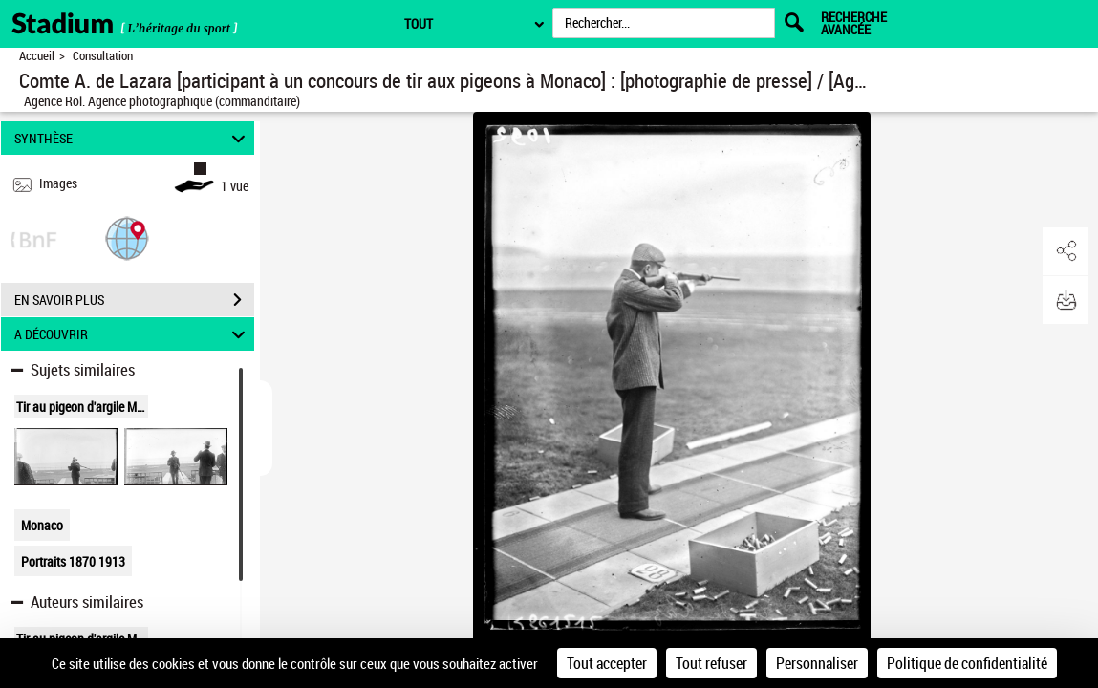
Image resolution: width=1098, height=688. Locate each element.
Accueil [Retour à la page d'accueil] (36, 56)
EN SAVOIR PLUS (134, 300)
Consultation (103, 56)
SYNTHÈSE (132, 138)
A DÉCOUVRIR (132, 334)
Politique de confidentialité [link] (967, 663)
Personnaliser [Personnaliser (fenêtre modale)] (817, 663)
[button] (127, 237)
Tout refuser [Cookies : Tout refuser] (711, 663)
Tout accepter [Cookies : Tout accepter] (607, 663)
